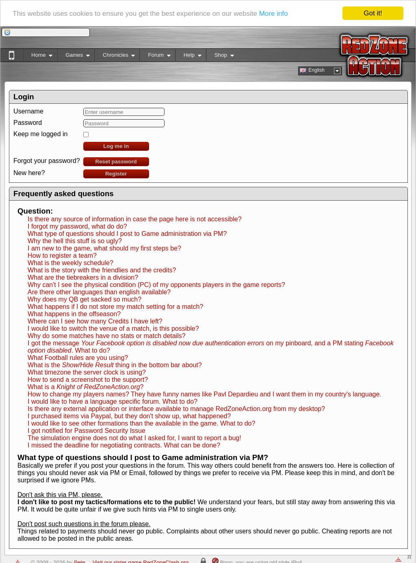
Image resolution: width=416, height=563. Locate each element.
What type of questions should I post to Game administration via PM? (127, 233)
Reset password (116, 161)
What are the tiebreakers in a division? (83, 277)
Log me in (116, 146)
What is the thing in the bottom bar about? (115, 365)
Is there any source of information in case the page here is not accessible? (135, 219)
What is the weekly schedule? (70, 262)
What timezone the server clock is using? (87, 372)
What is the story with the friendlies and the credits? (102, 270)
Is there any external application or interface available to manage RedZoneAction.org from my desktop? (176, 408)
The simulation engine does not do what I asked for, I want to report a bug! (134, 438)
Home (37, 56)
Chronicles (114, 56)
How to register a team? (62, 255)
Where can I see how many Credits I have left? (95, 321)
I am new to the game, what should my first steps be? (104, 248)
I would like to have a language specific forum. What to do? (112, 401)
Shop (220, 56)
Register (116, 174)
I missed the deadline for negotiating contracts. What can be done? (124, 445)
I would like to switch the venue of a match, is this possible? (113, 328)
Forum (154, 56)
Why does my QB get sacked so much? (84, 299)
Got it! (373, 13)
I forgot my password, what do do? (77, 226)
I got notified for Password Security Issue (86, 430)
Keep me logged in (40, 134)
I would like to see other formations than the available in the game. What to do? (141, 423)
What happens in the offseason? (74, 313)
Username (28, 111)
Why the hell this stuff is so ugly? (75, 241)
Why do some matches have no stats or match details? (107, 335)
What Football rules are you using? (78, 357)
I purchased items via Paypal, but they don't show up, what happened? (129, 416)
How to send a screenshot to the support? (88, 379)
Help (188, 56)
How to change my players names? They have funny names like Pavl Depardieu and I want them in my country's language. (204, 394)
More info (273, 13)
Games (73, 56)
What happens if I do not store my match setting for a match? (115, 306)
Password (27, 122)
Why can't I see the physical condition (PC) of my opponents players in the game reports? (156, 284)
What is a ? (86, 386)
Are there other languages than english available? (99, 292)
